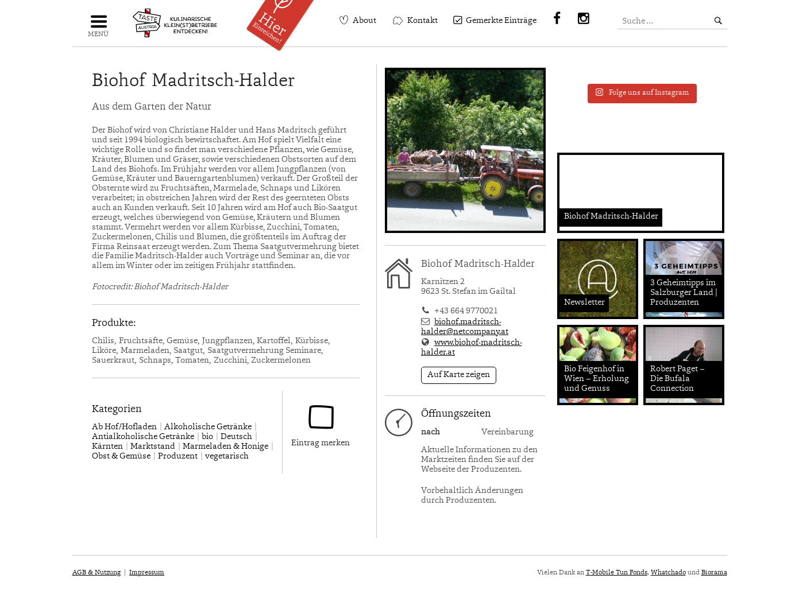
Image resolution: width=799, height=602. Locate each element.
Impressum (146, 572)
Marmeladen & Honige (225, 446)
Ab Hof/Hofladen (124, 427)
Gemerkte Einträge (501, 21)
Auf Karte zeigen (458, 375)
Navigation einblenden (98, 26)
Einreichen (284, 21)
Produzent (178, 456)
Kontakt (422, 21)
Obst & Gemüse (121, 456)
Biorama (714, 572)
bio (207, 437)
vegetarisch (227, 456)
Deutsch (236, 437)
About (364, 21)
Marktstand (152, 446)
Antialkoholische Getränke (143, 437)
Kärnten (107, 446)
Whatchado (668, 572)
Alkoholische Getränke (208, 427)
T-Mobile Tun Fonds (616, 572)
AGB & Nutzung (96, 572)
